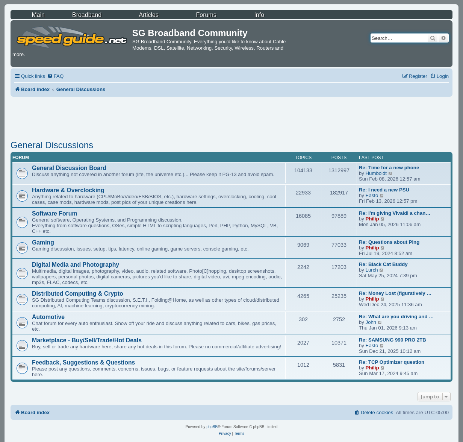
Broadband (86, 15)
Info (259, 15)
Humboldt (376, 173)
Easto (372, 195)
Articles (149, 15)
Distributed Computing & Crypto (77, 293)
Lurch (372, 270)
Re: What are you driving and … (396, 316)
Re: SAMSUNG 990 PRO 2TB (392, 340)
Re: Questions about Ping (389, 242)
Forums (206, 15)
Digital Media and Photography (75, 264)
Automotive (48, 317)
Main (38, 15)
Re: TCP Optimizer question (391, 362)
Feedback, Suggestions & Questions (83, 362)
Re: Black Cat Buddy (383, 264)
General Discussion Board (69, 168)
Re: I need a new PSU (384, 190)
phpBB (212, 427)
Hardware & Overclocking (68, 190)
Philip (372, 219)
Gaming (43, 242)
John (371, 322)
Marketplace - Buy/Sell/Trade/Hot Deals (87, 340)
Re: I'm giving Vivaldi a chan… (395, 213)
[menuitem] (55, 76)
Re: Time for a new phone (389, 167)
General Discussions (52, 145)
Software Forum (54, 213)
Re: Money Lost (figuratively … (395, 293)
